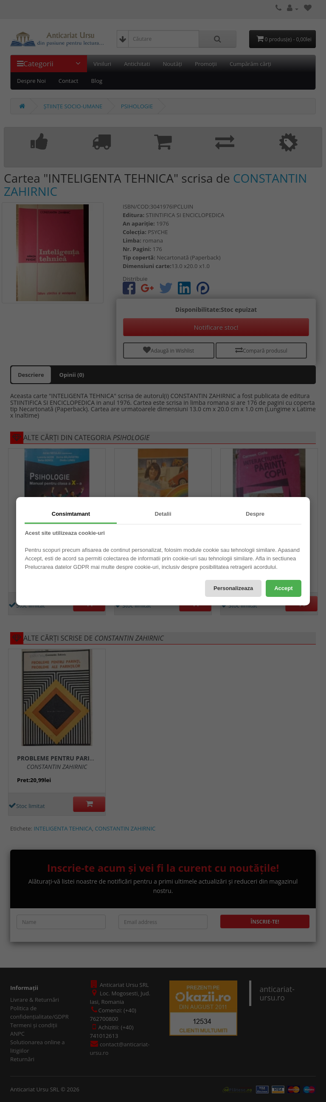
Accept (283, 588)
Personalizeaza (233, 588)
